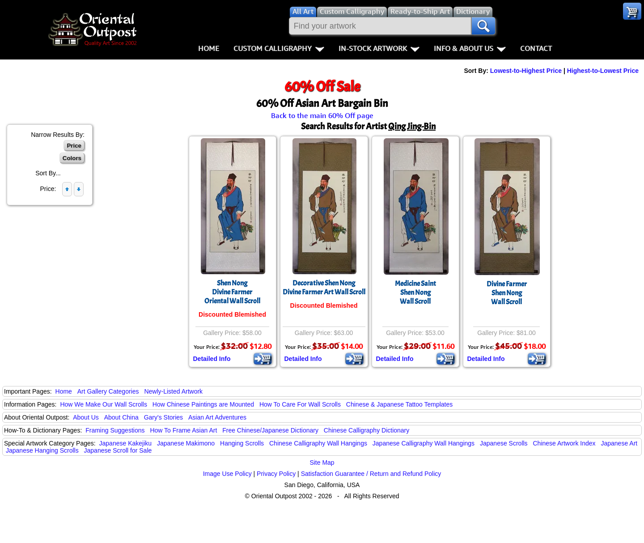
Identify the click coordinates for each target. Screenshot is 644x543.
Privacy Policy (276, 473)
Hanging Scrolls (242, 443)
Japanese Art (619, 443)
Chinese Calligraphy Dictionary (366, 430)
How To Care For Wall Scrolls (300, 404)
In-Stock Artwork (379, 48)
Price (74, 145)
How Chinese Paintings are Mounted (203, 404)
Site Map (321, 462)
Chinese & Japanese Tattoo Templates (399, 404)
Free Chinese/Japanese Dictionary (270, 430)
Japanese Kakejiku (125, 443)
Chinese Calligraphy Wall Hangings (318, 443)
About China (121, 417)
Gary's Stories (163, 417)
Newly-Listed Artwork (173, 391)
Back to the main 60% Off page (322, 115)
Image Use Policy (227, 473)
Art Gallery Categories (108, 391)
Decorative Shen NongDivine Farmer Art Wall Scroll (324, 288)
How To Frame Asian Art (183, 430)
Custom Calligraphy (278, 48)
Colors (72, 158)
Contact (536, 48)
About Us (86, 417)
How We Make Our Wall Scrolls (103, 404)
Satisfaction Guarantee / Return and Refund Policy (371, 473)
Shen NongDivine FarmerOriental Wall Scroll (232, 292)
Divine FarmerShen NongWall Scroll (507, 293)
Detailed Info (212, 358)
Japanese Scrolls (504, 443)
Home (208, 48)
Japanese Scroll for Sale (118, 450)
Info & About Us (470, 48)
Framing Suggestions (114, 430)
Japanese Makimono (186, 443)
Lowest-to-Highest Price (526, 70)
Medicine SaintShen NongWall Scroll (415, 292)
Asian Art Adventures (217, 417)
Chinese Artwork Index (564, 443)
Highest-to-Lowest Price (603, 70)
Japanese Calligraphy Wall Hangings (424, 443)
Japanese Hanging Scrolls (42, 450)
